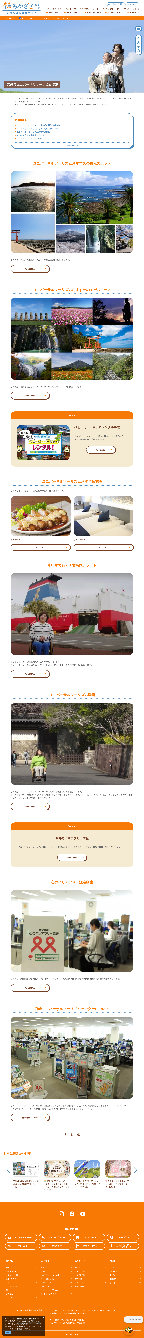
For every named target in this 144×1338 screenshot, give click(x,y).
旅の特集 (12, 18)
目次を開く (71, 145)
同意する (8, 1333)
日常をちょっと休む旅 (94, 12)
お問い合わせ (80, 1286)
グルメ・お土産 (12, 1286)
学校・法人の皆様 (115, 4)
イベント (9, 1282)
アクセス (9, 1294)
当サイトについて (82, 1267)
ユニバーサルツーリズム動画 (29, 138)
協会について (80, 1271)
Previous (8, 1170)
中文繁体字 (114, 1279)
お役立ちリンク (81, 1282)
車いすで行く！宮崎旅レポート (30, 135)
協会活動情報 (80, 1275)
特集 (7, 1267)
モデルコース (11, 1271)
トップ (43, 1267)
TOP (4, 18)
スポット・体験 (12, 1275)
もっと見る (30, 268)
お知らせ (9, 1297)
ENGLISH (113, 1271)
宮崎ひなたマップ (54, 12)
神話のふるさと (134, 12)
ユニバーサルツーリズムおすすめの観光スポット (38, 125)
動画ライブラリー (47, 1286)
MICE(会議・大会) (47, 1279)
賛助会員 (78, 1279)
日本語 (112, 1267)
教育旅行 (44, 1271)
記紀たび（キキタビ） (73, 12)
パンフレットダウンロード (51, 1290)
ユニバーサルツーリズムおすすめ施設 (33, 131)
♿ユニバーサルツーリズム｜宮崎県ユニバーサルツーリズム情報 (44, 18)
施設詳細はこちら (30, 1117)
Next (135, 1170)
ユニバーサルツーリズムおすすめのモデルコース (38, 128)
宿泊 (7, 1290)
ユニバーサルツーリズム (115, 12)
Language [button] (131, 4)
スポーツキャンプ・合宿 (50, 1275)
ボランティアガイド (48, 1294)
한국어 (112, 1282)
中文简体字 (114, 1275)
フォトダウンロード (48, 1282)
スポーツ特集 (11, 1279)
